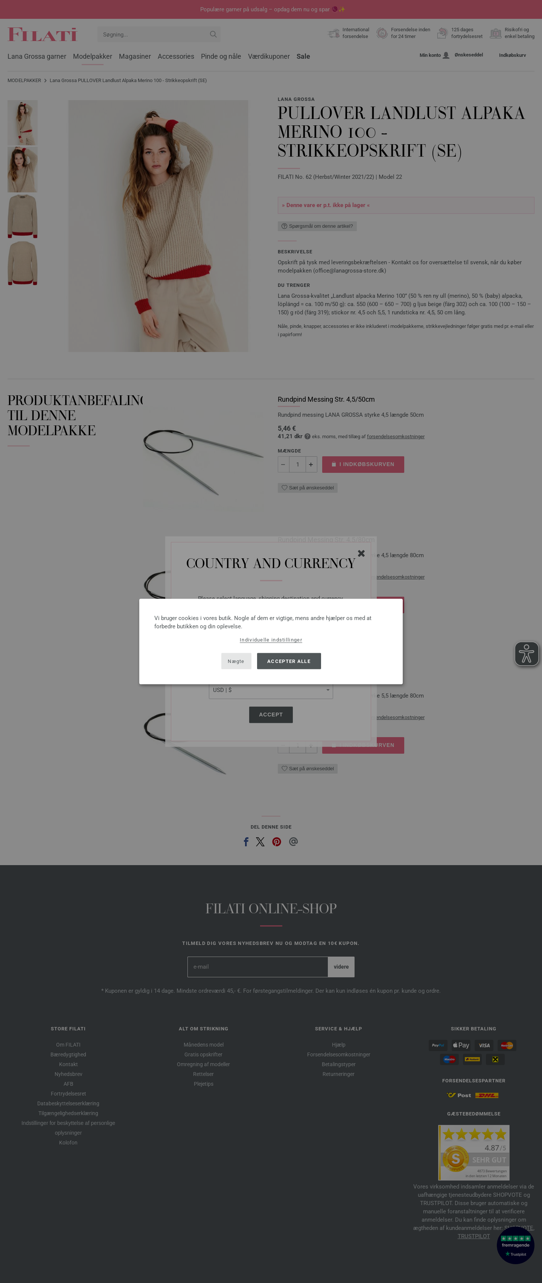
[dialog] (271, 641)
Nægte (236, 661)
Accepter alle (289, 661)
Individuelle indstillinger (271, 640)
